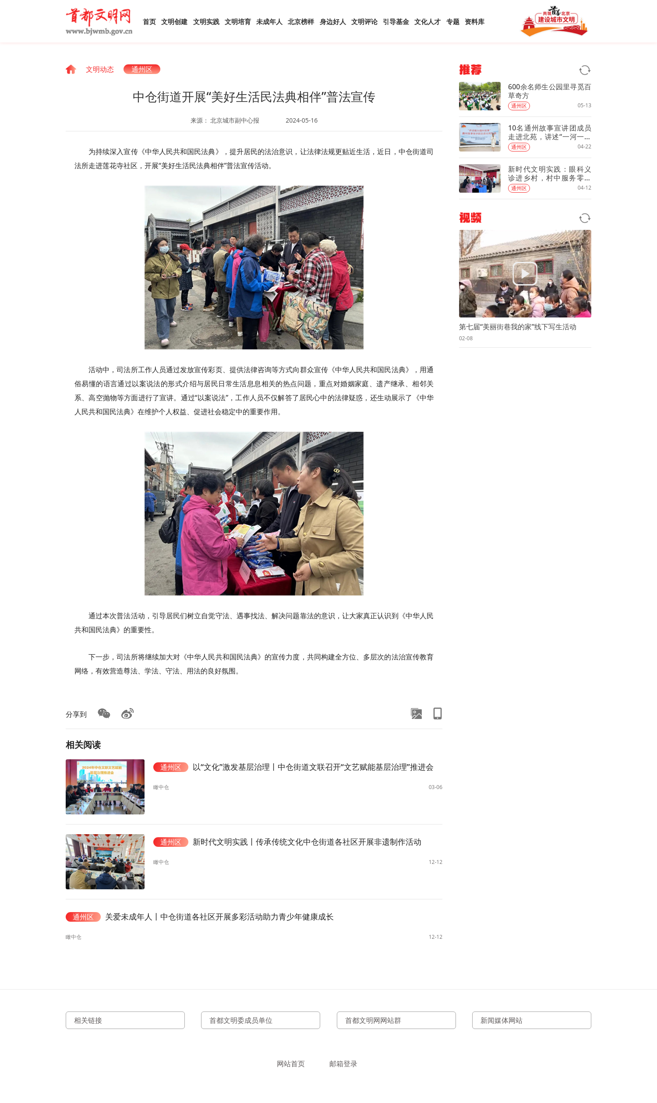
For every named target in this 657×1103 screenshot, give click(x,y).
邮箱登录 (343, 1063)
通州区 (141, 69)
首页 (149, 21)
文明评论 (364, 21)
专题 (452, 21)
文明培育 (238, 21)
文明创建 (174, 21)
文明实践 (206, 21)
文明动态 (100, 69)
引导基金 (396, 21)
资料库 (474, 21)
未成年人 (269, 21)
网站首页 (291, 1063)
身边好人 (333, 21)
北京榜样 (301, 21)
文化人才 (427, 21)
